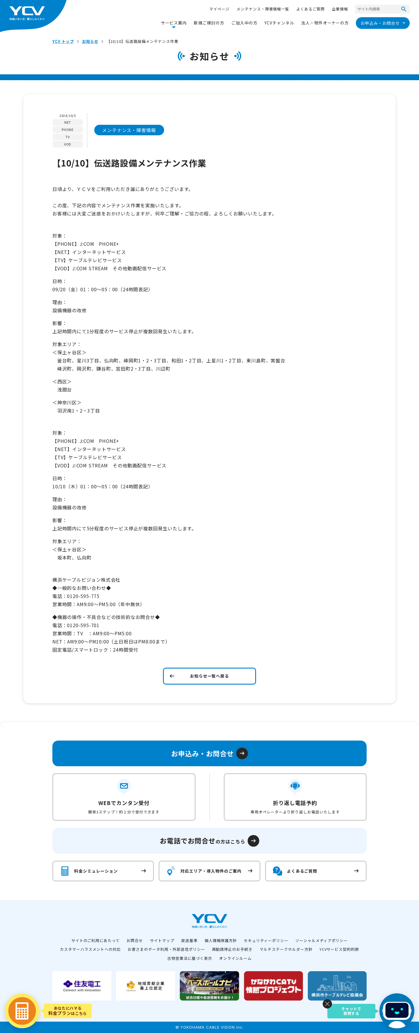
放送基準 (189, 940)
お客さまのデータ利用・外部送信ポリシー (166, 949)
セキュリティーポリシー (266, 940)
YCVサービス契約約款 (339, 949)
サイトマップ (162, 940)
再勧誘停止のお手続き (232, 949)
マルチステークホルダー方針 (286, 949)
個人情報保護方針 (221, 940)
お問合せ (135, 940)
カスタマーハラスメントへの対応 (90, 949)
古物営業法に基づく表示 (189, 958)
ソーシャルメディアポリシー (321, 940)
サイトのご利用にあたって (95, 940)
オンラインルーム (235, 958)
